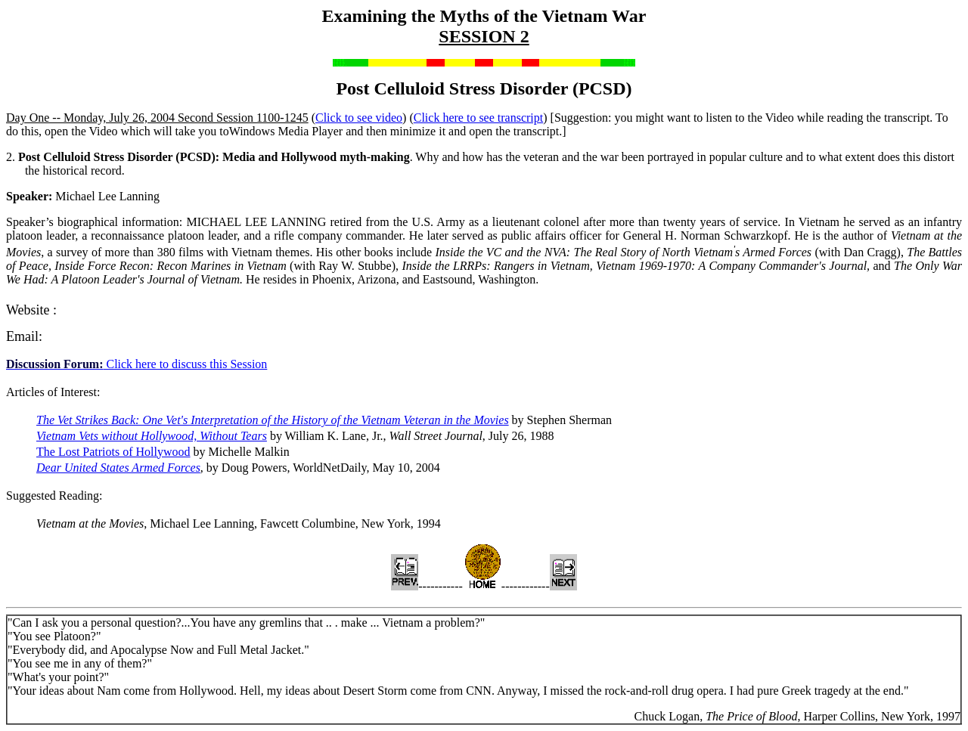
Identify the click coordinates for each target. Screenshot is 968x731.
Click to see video (358, 117)
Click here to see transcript (479, 117)
